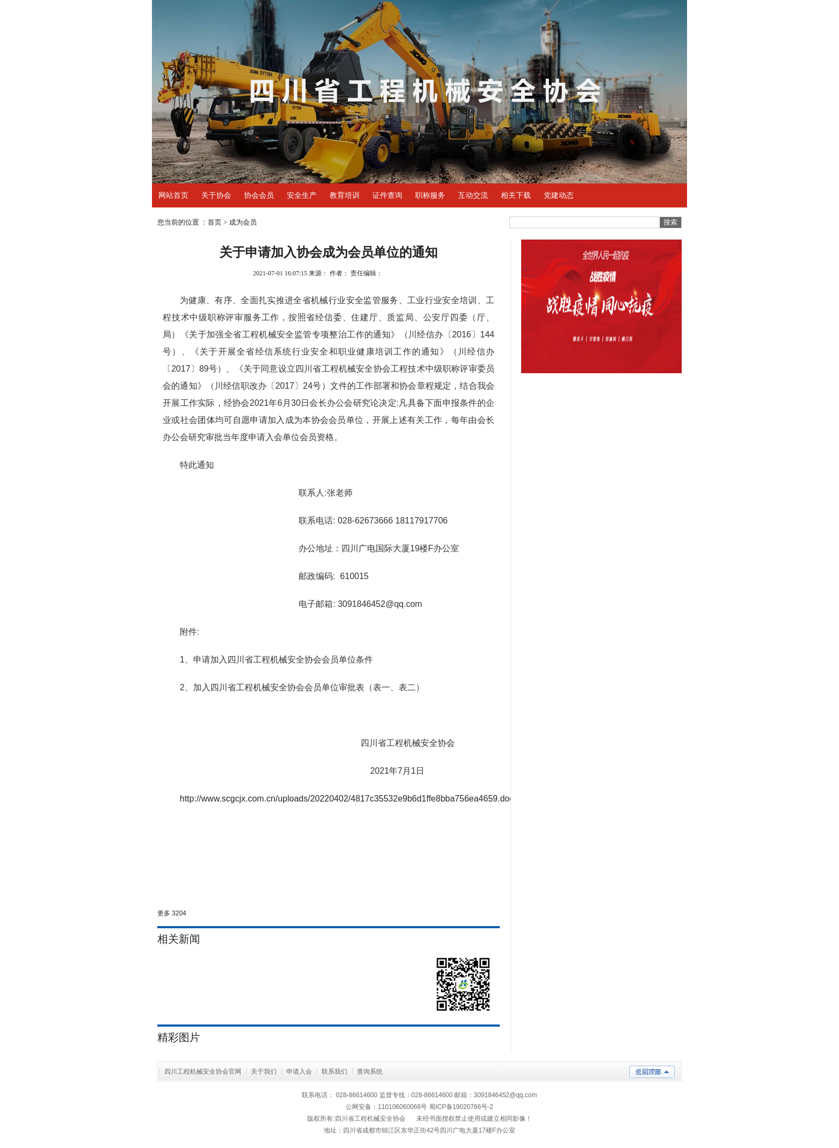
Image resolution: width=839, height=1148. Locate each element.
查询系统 (370, 1071)
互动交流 (473, 195)
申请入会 (299, 1071)
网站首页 (173, 195)
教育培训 (345, 195)
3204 (179, 913)
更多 (163, 913)
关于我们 (264, 1071)
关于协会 (216, 195)
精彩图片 (178, 1037)
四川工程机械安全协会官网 (202, 1071)
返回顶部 (652, 1072)
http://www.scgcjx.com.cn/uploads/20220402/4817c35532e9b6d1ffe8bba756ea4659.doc (347, 798)
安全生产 (302, 195)
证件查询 (387, 195)
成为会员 (243, 222)
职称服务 (430, 195)
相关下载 (516, 195)
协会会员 (259, 195)
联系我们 (334, 1071)
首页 (215, 222)
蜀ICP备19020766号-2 (461, 1107)
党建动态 (559, 195)
